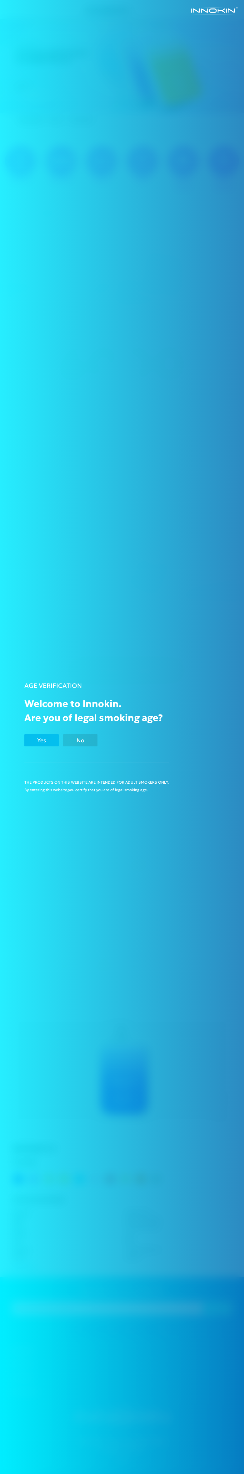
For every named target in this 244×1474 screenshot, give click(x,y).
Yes (41, 740)
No (80, 740)
